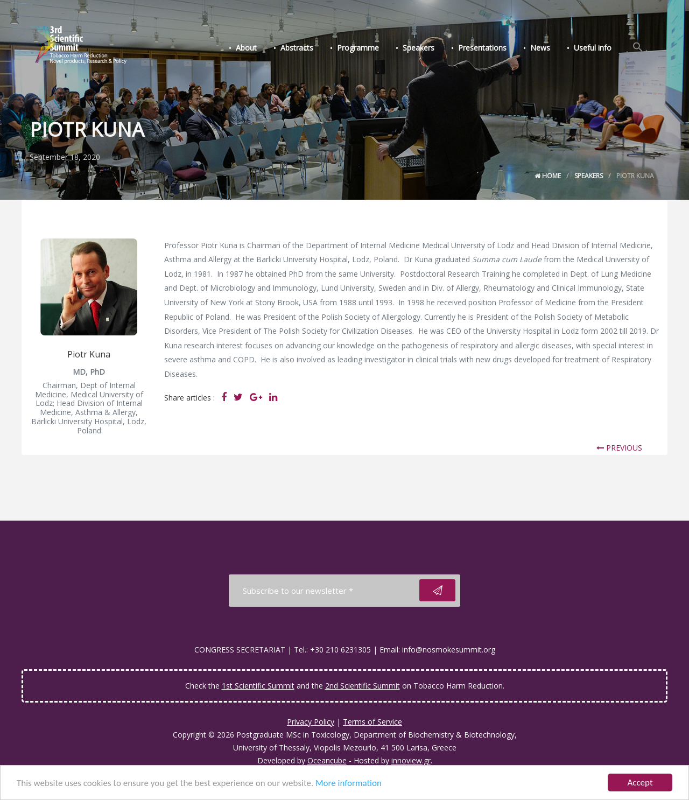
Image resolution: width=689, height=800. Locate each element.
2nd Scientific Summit (362, 685)
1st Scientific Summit (258, 685)
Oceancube (327, 760)
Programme (358, 48)
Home (548, 175)
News (540, 48)
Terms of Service (372, 722)
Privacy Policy (310, 722)
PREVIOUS (619, 448)
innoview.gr (411, 760)
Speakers (418, 48)
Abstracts (296, 48)
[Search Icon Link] (637, 47)
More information (348, 783)
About (246, 48)
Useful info (592, 48)
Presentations (482, 48)
